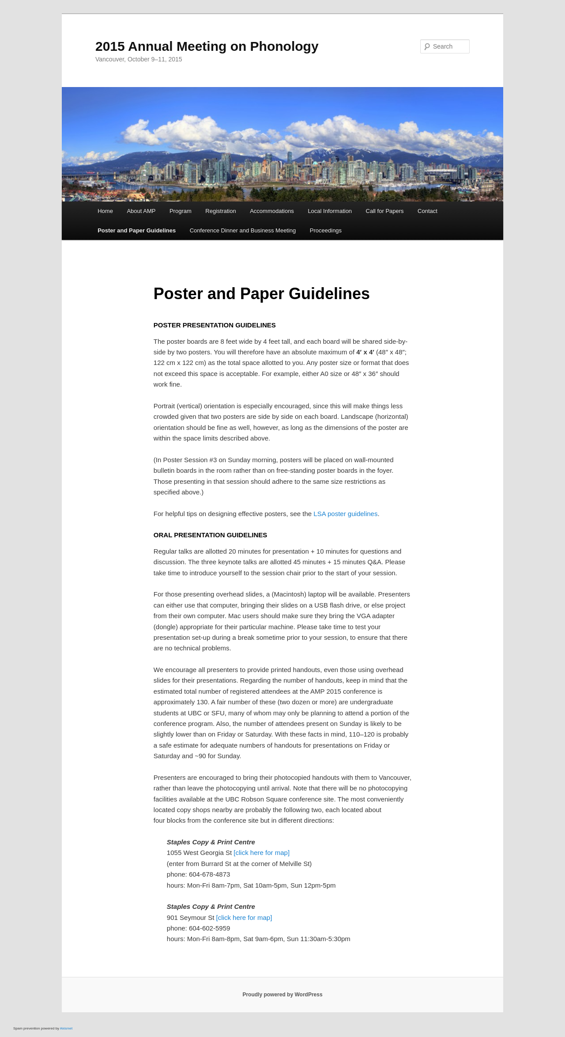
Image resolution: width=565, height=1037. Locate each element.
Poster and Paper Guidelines (137, 230)
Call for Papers (385, 211)
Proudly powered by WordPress (282, 994)
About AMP (141, 211)
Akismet (66, 1028)
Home (105, 211)
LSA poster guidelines (345, 513)
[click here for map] (262, 852)
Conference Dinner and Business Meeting (243, 230)
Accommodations (272, 211)
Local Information (330, 211)
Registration (220, 211)
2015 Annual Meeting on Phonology (207, 46)
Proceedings (326, 230)
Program (181, 211)
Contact (427, 211)
